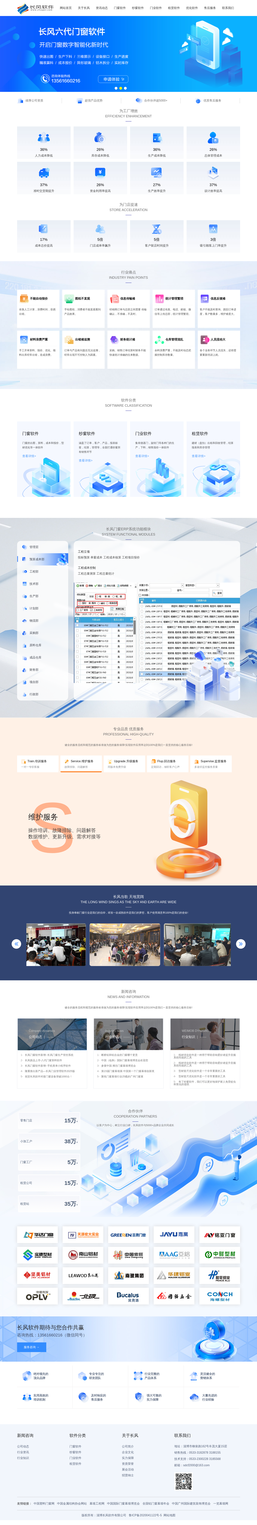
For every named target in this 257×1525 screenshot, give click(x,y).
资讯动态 (102, 7)
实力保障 (128, 1458)
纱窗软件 (138, 7)
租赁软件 (174, 7)
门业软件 (156, 7)
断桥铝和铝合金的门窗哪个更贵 (119, 1054)
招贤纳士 (128, 1475)
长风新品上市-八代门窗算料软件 (43, 1060)
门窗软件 (120, 7)
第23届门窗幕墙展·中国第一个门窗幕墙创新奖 (127, 1071)
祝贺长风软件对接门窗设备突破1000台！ (48, 1076)
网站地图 (169, 1515)
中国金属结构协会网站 (72, 1503)
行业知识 (23, 1458)
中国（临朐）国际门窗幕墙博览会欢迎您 (124, 1060)
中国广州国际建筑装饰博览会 (191, 1503)
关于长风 (84, 7)
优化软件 (192, 7)
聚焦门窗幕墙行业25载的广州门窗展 (122, 1076)
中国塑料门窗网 (44, 1503)
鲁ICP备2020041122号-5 (145, 1515)
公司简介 (128, 1446)
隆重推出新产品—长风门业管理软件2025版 (50, 1071)
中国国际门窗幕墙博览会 (123, 1503)
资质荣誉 (128, 1463)
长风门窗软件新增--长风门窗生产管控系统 (49, 1054)
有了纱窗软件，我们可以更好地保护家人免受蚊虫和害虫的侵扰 (205, 1083)
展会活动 (128, 1469)
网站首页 (66, 7)
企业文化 (128, 1452)
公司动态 (23, 1446)
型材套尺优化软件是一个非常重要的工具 (201, 1070)
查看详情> (29, 456)
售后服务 (210, 7)
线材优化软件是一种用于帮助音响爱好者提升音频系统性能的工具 (205, 1056)
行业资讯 (23, 1452)
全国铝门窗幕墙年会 (156, 1503)
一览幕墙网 (220, 1503)
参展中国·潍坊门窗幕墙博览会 (118, 1065)
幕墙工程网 (97, 1503)
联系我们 (228, 7)
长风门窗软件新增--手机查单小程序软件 (48, 1065)
